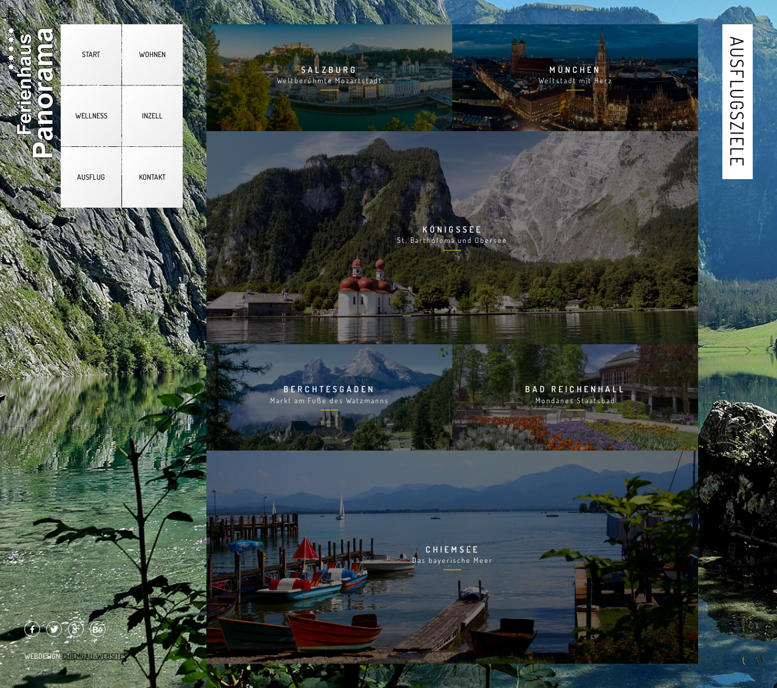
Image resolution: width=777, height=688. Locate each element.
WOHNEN (152, 54)
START (91, 54)
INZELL (152, 115)
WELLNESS (91, 115)
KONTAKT (152, 177)
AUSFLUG (91, 177)
